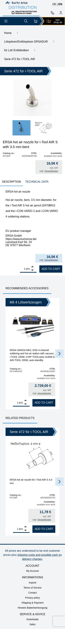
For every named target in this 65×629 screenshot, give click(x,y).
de (54, 4)
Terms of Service (32, 587)
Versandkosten (51, 171)
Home (8, 32)
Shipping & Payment (32, 602)
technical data (37, 181)
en (60, 4)
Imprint (32, 582)
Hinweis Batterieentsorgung (32, 607)
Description (11, 181)
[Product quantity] (22, 268)
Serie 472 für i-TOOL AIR (19, 59)
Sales (32, 624)
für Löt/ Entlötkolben (16, 50)
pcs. (28, 268)
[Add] (32, 267)
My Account (32, 570)
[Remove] (32, 270)
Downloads (32, 619)
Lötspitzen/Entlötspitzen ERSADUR (26, 41)
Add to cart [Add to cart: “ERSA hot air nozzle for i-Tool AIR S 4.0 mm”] (43, 528)
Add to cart (50, 268)
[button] (59, 353)
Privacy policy (32, 597)
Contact (32, 592)
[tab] (11, 182)
